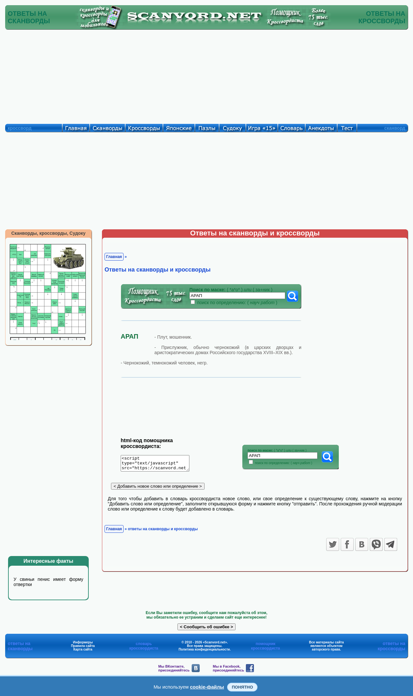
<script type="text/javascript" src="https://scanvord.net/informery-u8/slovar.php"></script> (159, 464)
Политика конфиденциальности (204, 649)
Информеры (83, 642)
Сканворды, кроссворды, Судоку (48, 233)
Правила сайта (83, 646)
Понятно (242, 687)
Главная (114, 256)
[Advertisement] (206, 75)
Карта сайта (82, 649)
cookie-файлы (207, 687)
